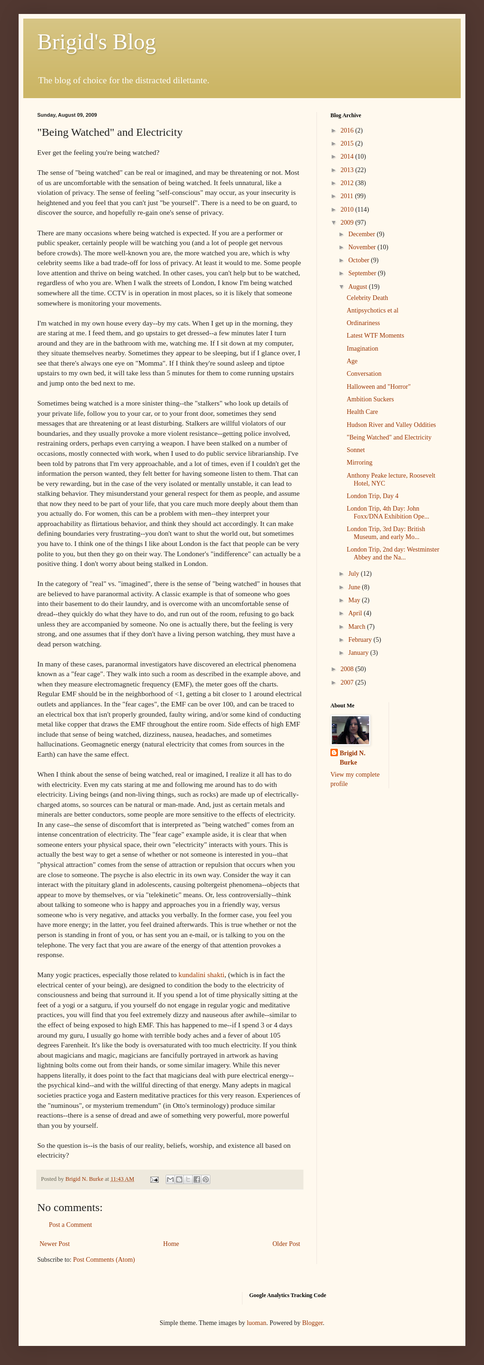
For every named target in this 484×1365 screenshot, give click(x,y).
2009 (348, 222)
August (358, 286)
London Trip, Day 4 (372, 496)
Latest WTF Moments (375, 335)
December (362, 234)
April (355, 613)
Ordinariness (363, 323)
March (357, 626)
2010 (348, 209)
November (362, 247)
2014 (348, 156)
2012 (348, 183)
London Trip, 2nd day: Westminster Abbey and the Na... (393, 553)
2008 (348, 669)
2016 (348, 130)
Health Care (362, 411)
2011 (348, 196)
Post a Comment (70, 1224)
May (355, 600)
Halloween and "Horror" (378, 386)
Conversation (364, 373)
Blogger (312, 1322)
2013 (348, 169)
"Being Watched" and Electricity (389, 437)
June (355, 587)
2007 (348, 682)
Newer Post (55, 1243)
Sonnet (356, 449)
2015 (348, 143)
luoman (256, 1322)
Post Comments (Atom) (104, 1259)
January (359, 652)
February (360, 639)
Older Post (287, 1243)
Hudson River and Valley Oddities (391, 424)
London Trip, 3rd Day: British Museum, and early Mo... (386, 533)
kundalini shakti (201, 975)
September (362, 273)
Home (171, 1243)
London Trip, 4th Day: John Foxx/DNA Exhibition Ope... (388, 512)
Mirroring (359, 462)
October (359, 260)
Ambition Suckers (370, 399)
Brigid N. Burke (352, 758)
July (354, 573)
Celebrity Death (367, 297)
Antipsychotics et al (372, 310)
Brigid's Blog (96, 41)
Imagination (362, 348)
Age (352, 361)
